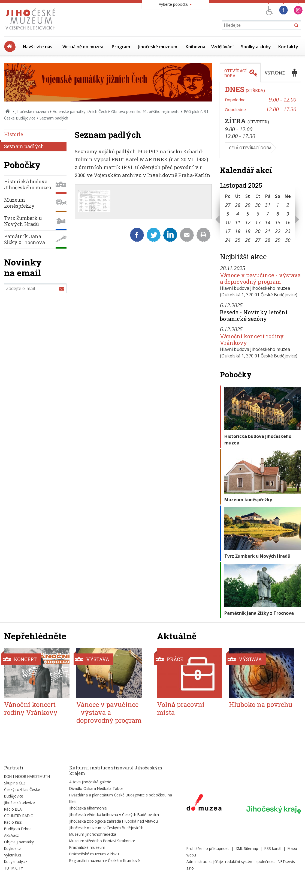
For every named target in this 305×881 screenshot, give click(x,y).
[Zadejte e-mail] (35, 288)
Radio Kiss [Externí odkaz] (13, 822)
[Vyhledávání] (261, 24)
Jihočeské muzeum (157, 47)
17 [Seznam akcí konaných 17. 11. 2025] (228, 231)
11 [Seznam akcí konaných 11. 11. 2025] (237, 222)
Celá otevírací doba (250, 147)
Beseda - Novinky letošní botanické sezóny (253, 315)
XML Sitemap (247, 848)
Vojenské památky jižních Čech (80, 111)
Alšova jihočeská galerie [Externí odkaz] (90, 781)
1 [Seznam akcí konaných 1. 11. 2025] (277, 205)
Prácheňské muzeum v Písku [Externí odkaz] (94, 853)
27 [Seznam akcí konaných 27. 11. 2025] (258, 240)
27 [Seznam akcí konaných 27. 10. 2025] (228, 205)
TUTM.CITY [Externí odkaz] (13, 868)
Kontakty (288, 47)
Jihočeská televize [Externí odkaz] (19, 802)
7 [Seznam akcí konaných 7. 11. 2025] (267, 213)
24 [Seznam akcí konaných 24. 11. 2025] (228, 240)
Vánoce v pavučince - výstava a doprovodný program (260, 278)
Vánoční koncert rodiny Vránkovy (252, 339)
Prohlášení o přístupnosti (207, 848)
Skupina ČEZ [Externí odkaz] (15, 783)
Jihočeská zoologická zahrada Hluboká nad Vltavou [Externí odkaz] (113, 821)
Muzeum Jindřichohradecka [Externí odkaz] (92, 834)
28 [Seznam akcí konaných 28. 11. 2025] (267, 240)
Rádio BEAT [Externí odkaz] (14, 809)
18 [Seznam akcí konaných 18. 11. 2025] (237, 231)
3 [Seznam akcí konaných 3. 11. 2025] (228, 213)
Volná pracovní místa (180, 708)
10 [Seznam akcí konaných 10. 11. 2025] (228, 222)
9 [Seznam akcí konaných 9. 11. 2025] (287, 213)
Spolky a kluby (256, 47)
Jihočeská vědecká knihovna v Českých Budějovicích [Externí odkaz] (114, 814)
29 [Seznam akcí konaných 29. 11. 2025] (277, 240)
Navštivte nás (37, 47)
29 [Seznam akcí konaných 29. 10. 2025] (247, 205)
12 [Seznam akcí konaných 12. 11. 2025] (247, 222)
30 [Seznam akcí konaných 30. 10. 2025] (258, 205)
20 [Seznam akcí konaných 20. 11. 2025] (258, 231)
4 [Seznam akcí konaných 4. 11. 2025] (237, 213)
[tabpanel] (260, 120)
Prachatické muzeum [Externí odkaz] (87, 847)
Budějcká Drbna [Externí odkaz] (18, 828)
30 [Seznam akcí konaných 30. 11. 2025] (288, 240)
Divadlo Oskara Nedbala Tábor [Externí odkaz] (96, 788)
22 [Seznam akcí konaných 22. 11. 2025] (277, 231)
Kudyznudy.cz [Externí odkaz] (15, 861)
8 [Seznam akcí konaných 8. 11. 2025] (277, 213)
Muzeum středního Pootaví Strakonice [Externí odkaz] (102, 840)
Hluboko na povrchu (260, 704)
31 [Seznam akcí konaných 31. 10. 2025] (267, 205)
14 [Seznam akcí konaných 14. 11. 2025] (267, 222)
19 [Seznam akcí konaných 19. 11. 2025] (247, 231)
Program (121, 47)
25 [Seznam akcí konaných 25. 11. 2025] (237, 240)
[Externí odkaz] (204, 803)
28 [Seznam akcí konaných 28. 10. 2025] (237, 205)
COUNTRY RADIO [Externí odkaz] (19, 815)
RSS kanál (272, 848)
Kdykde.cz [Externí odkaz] (12, 848)
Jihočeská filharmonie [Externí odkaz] (88, 808)
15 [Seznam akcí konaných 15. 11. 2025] (277, 222)
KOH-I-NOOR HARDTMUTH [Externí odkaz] (27, 776)
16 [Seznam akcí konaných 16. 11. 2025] (288, 222)
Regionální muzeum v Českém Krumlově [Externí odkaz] (104, 860)
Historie (13, 134)
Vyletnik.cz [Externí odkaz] (13, 855)
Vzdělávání (222, 47)
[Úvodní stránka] (31, 31)
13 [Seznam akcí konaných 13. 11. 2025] (258, 222)
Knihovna (195, 47)
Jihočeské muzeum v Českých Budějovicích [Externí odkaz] (106, 827)
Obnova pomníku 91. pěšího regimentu (145, 111)
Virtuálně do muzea (82, 47)
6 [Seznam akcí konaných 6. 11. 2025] (257, 213)
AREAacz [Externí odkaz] (11, 835)
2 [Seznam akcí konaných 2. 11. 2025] (287, 205)
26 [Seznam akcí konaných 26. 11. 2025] (247, 240)
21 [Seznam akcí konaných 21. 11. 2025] (267, 231)
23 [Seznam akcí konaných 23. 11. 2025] (288, 231)
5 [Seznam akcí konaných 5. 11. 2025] (247, 213)
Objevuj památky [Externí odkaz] (19, 841)
